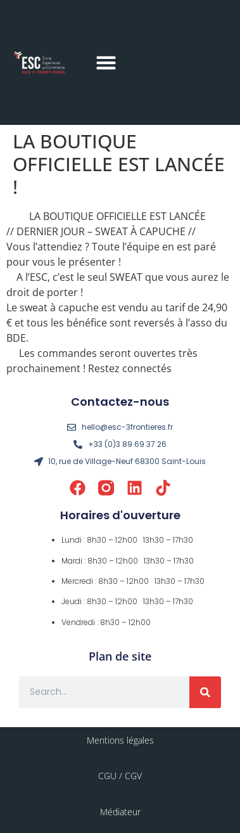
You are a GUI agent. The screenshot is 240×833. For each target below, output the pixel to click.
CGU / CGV (120, 776)
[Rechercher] (205, 692)
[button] (106, 63)
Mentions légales (120, 740)
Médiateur (120, 812)
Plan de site (120, 656)
